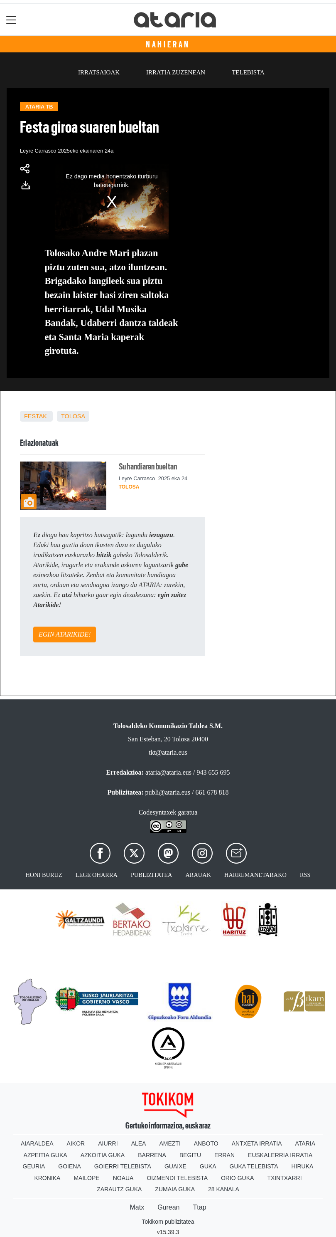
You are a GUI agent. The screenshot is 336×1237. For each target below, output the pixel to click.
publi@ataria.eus (167, 792)
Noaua (123, 1178)
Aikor (76, 1143)
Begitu (190, 1155)
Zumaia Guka (175, 1189)
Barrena (152, 1155)
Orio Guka (237, 1178)
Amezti (169, 1143)
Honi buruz (43, 875)
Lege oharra (97, 875)
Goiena (69, 1166)
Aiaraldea (37, 1143)
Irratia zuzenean (175, 72)
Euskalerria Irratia (280, 1155)
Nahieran (168, 44)
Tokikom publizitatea (168, 1221)
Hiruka (303, 1166)
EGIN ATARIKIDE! (65, 634)
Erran (224, 1155)
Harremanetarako (255, 875)
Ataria (305, 1143)
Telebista (248, 72)
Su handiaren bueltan (148, 467)
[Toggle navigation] (11, 19)
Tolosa (73, 416)
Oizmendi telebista (177, 1178)
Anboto (206, 1143)
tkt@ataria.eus (168, 752)
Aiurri (108, 1143)
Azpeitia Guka (45, 1155)
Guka (208, 1166)
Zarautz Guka (119, 1189)
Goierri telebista (122, 1166)
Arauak (198, 875)
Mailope (86, 1178)
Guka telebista (254, 1166)
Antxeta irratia (257, 1143)
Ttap (199, 1207)
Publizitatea (151, 875)
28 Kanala (223, 1189)
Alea (138, 1143)
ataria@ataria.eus (168, 772)
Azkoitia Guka (103, 1155)
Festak (35, 416)
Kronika (47, 1178)
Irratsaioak (99, 72)
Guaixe (175, 1166)
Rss (305, 875)
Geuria (34, 1166)
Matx (137, 1207)
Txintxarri (284, 1178)
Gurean (168, 1207)
